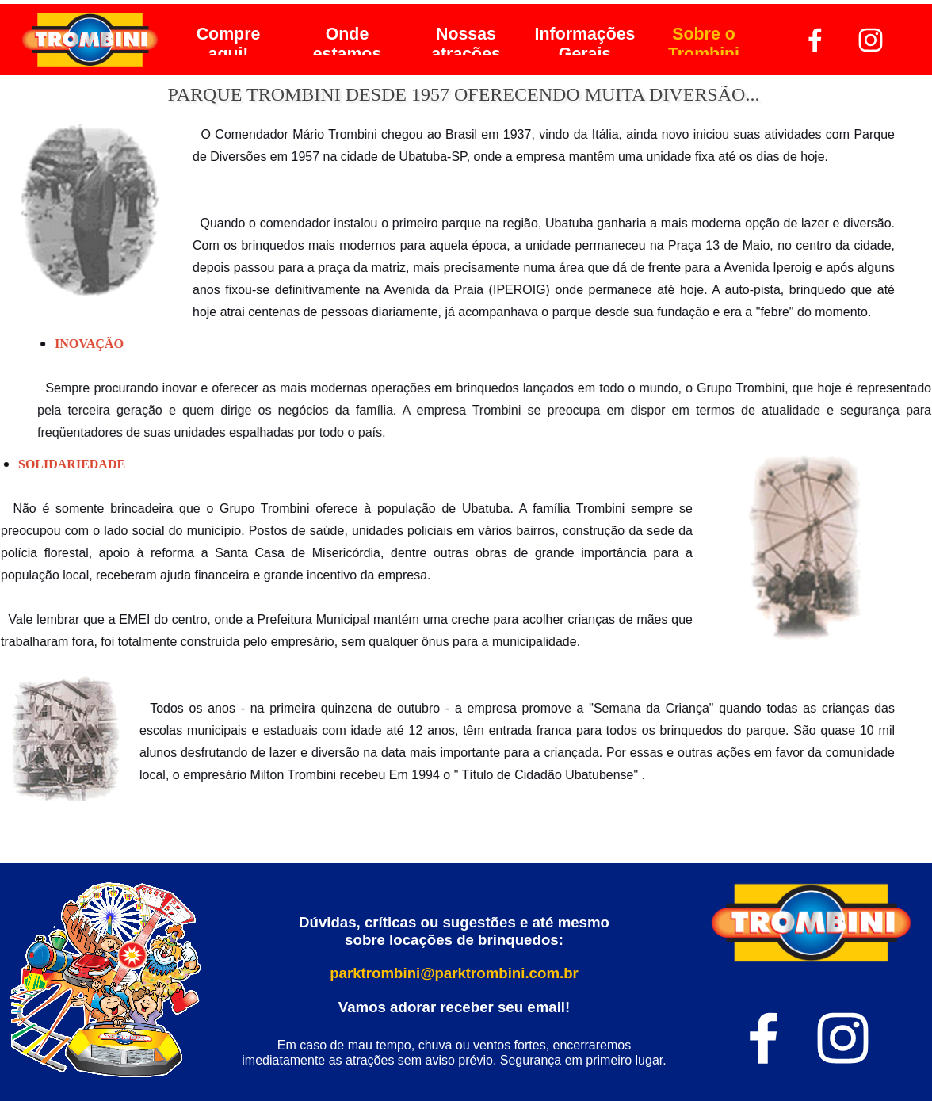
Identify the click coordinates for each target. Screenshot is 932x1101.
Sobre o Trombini (703, 44)
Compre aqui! (229, 44)
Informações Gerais (585, 44)
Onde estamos (347, 44)
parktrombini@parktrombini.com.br (454, 973)
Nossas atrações (466, 44)
